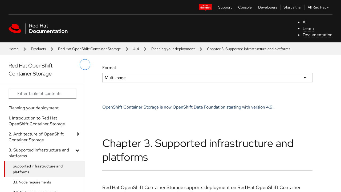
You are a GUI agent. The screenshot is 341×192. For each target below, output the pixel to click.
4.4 (136, 48)
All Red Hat (319, 7)
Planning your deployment (173, 48)
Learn (308, 28)
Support (225, 7)
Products (38, 48)
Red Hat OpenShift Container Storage (89, 48)
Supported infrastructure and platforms (38, 169)
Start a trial (292, 7)
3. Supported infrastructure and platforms (39, 153)
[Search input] (42, 94)
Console (245, 7)
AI (305, 22)
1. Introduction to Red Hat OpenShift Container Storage (37, 121)
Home (14, 48)
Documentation (317, 35)
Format (109, 67)
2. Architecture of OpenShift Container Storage (36, 137)
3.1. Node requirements (32, 182)
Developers (267, 7)
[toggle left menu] (85, 64)
